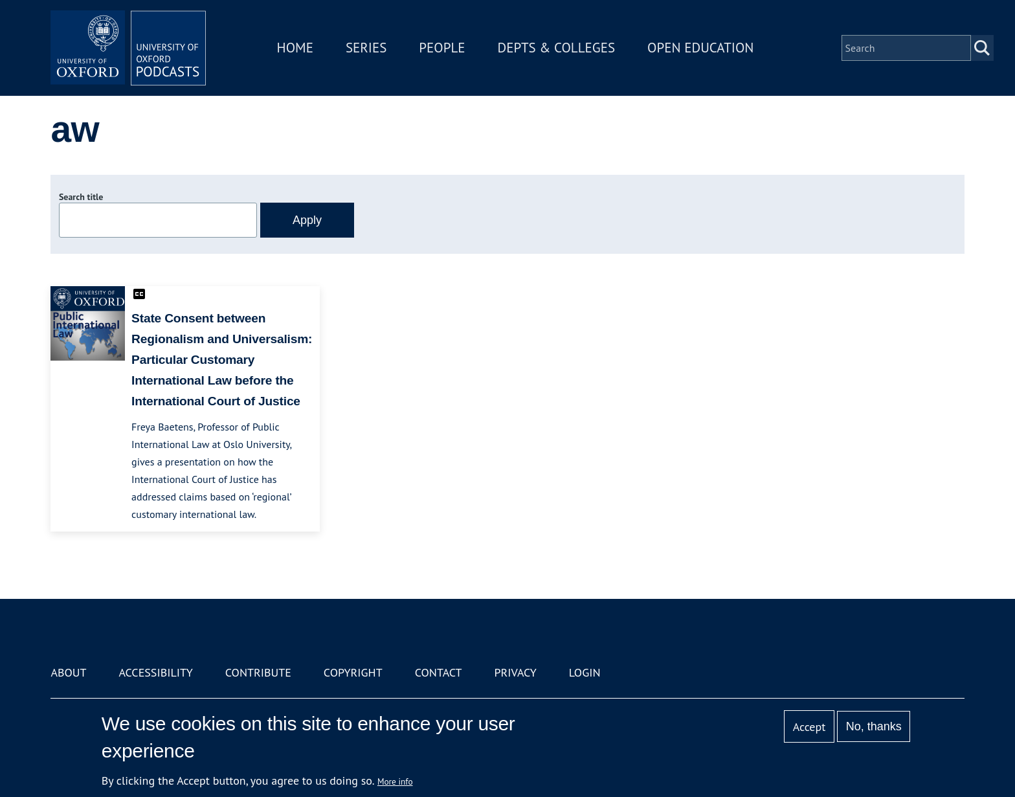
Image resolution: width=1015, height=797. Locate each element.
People (442, 47)
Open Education (700, 47)
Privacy (516, 672)
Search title (81, 197)
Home (295, 47)
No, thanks (874, 726)
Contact (438, 672)
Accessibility (155, 672)
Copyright (353, 672)
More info (395, 781)
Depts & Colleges (557, 47)
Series (366, 47)
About (68, 672)
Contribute (258, 672)
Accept (809, 726)
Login (585, 672)
